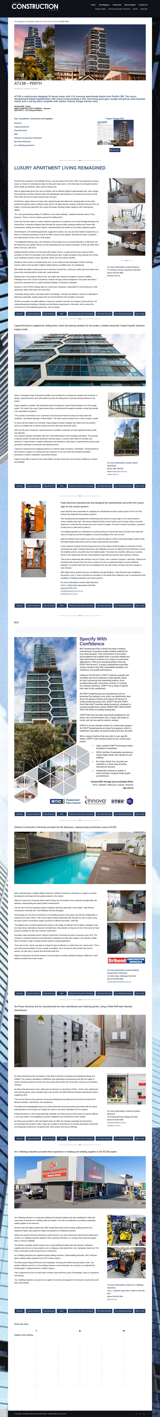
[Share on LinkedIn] (80, 1331)
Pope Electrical (20, 130)
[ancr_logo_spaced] (35, 7)
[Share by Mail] (124, 1331)
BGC (16, 134)
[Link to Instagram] (140, 1414)
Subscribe (144, 9)
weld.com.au (112, 1299)
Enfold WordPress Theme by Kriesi (77, 1414)
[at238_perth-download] (115, 133)
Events (135, 9)
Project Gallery (100, 9)
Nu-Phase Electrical (22, 142)
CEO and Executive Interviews (119, 9)
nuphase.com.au (113, 1125)
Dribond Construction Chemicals (28, 138)
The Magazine (19, 21)
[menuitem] (93, 7)
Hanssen (18, 123)
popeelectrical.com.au (69, 594)
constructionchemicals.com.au (119, 982)
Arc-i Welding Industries (24, 145)
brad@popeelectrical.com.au (72, 591)
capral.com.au (112, 474)
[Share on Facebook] (36, 1331)
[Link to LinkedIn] (144, 1414)
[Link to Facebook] (136, 1414)
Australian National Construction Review (42, 21)
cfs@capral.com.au (119, 471)
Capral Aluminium (21, 127)
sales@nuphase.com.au (116, 1123)
